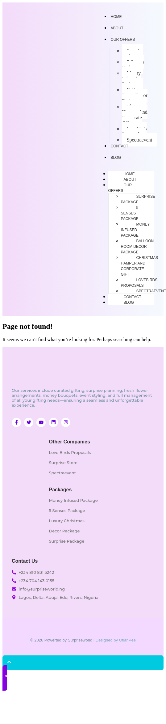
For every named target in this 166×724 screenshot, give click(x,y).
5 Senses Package (133, 64)
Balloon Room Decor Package (134, 95)
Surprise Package (132, 53)
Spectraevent (139, 139)
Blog (129, 302)
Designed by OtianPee (116, 640)
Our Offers (123, 39)
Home (129, 174)
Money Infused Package (131, 78)
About (130, 179)
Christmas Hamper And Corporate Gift (134, 115)
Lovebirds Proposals (134, 131)
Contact (132, 297)
